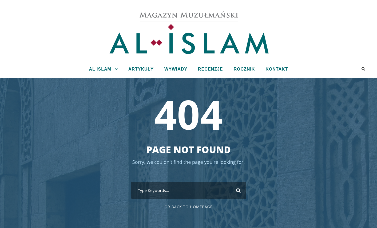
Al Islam (100, 69)
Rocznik (244, 69)
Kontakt (276, 69)
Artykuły (141, 69)
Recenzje (210, 69)
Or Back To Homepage (188, 206)
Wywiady (175, 69)
